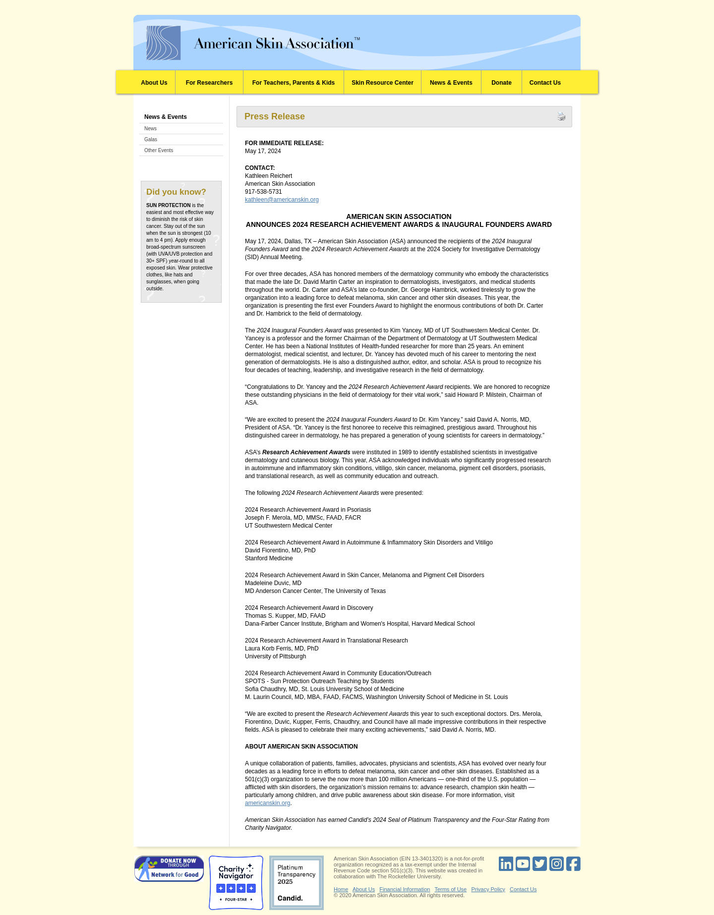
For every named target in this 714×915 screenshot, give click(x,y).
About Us (154, 82)
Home (341, 889)
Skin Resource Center (383, 82)
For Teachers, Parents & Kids (293, 82)
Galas (150, 139)
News (150, 128)
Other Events (158, 150)
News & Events (451, 82)
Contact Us (545, 82)
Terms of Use (450, 889)
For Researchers (209, 82)
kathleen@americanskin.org (282, 199)
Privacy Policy (488, 889)
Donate (501, 82)
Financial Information (404, 889)
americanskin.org (267, 803)
